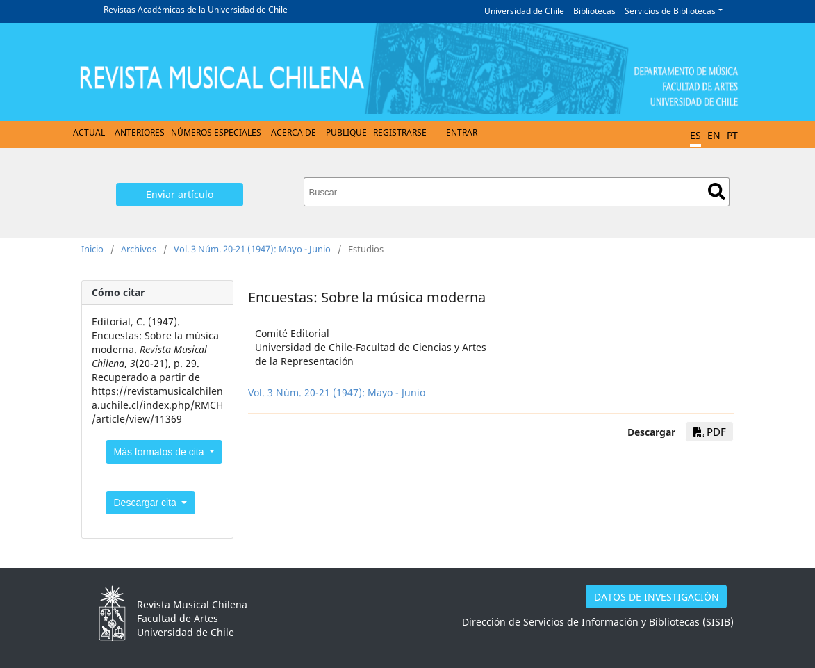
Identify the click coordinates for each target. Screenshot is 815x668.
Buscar (716, 191)
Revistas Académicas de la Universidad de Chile (196, 9)
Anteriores (140, 132)
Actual (89, 132)
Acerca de (293, 132)
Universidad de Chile (524, 11)
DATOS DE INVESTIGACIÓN (656, 596)
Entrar (461, 132)
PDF (709, 432)
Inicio (92, 249)
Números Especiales (216, 132)
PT (732, 135)
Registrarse (400, 132)
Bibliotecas (594, 11)
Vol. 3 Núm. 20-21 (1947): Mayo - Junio (252, 249)
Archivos (138, 249)
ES (695, 135)
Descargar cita (146, 502)
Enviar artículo (179, 194)
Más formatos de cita (160, 451)
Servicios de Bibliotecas (670, 11)
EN (714, 135)
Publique (346, 132)
